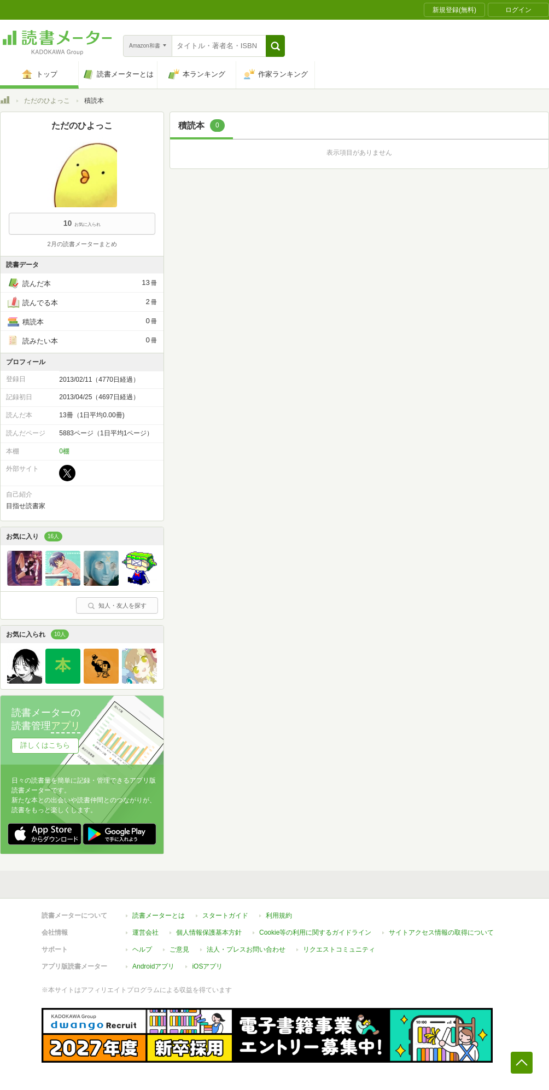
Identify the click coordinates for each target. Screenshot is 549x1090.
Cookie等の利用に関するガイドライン (315, 932)
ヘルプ (142, 949)
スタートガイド (225, 915)
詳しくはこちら (45, 745)
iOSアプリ (207, 966)
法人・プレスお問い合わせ (246, 949)
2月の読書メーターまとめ (81, 244)
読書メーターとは (158, 915)
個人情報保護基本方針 (209, 932)
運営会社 (145, 932)
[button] (275, 46)
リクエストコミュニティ (339, 949)
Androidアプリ (153, 966)
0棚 (64, 451)
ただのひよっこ (47, 100)
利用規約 (279, 915)
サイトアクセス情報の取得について (441, 932)
